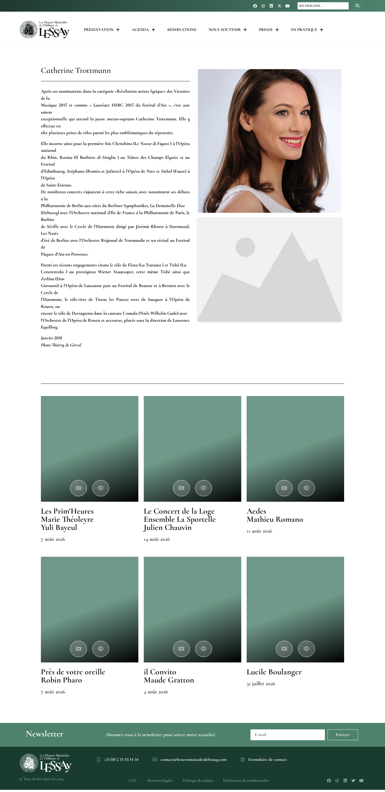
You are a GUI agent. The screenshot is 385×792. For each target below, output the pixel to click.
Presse (269, 29)
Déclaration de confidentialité (249, 782)
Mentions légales (158, 782)
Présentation (102, 29)
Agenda (143, 29)
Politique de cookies (198, 782)
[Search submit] (357, 6)
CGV (130, 782)
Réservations (181, 29)
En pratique (307, 29)
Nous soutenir (227, 29)
